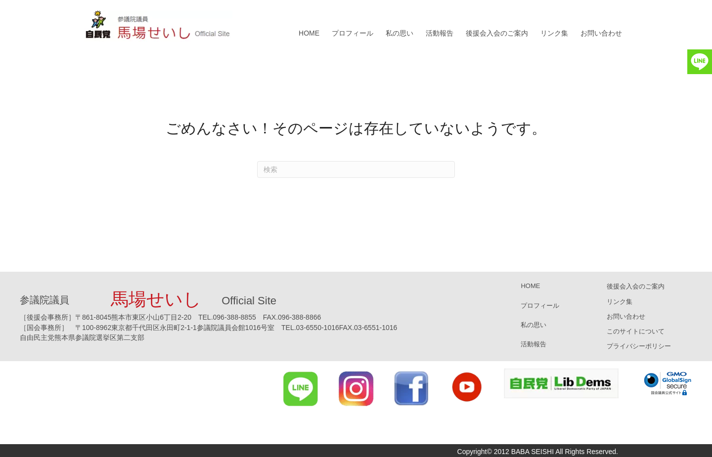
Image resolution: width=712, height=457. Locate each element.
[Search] (356, 169)
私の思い (399, 33)
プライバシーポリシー (639, 346)
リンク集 (554, 33)
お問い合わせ (601, 33)
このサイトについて (636, 331)
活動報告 (439, 33)
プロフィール (352, 33)
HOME (309, 33)
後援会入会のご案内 (497, 33)
